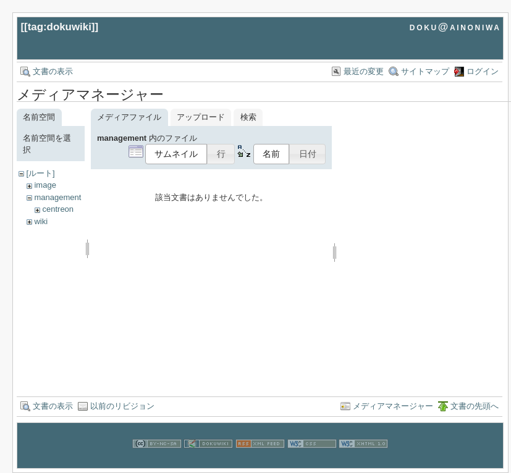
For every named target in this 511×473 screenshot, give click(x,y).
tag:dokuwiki (59, 27)
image (45, 185)
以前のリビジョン (122, 406)
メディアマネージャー (393, 406)
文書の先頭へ (474, 406)
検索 (248, 117)
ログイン (483, 71)
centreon (58, 209)
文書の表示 (53, 71)
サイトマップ (425, 71)
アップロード (201, 117)
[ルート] (40, 173)
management (57, 197)
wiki (41, 221)
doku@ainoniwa (455, 27)
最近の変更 (364, 71)
